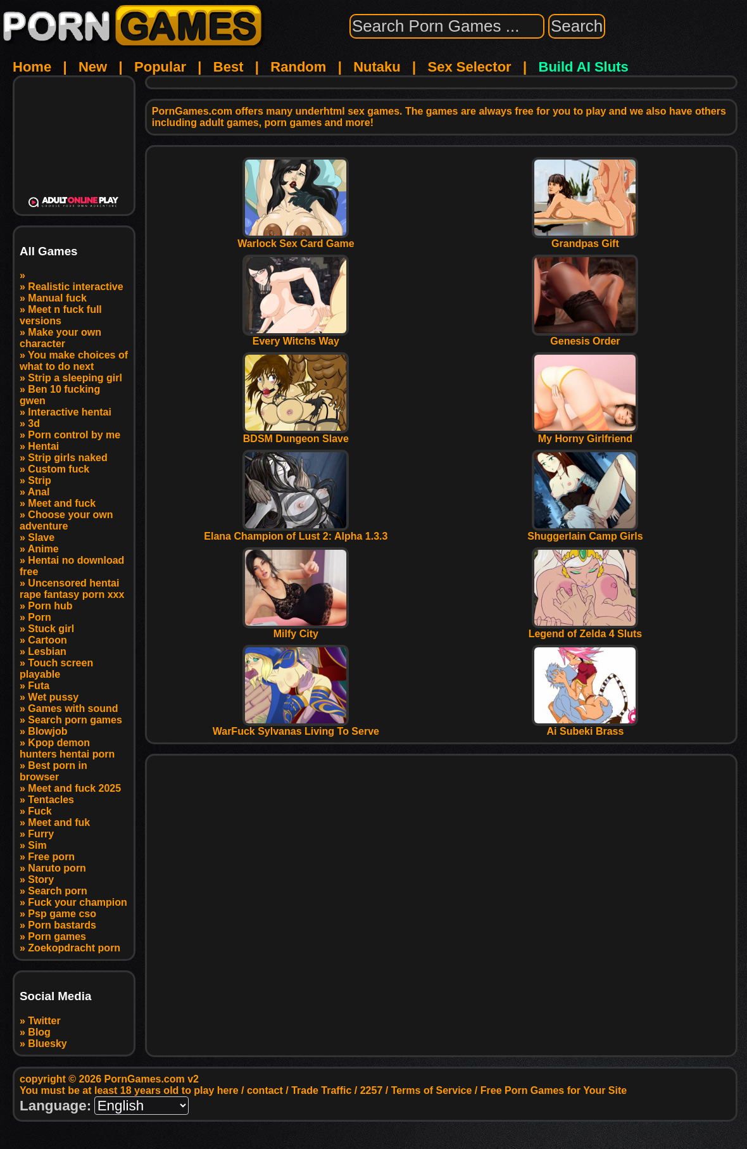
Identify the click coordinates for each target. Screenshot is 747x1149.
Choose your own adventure (66, 520)
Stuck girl (51, 628)
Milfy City (295, 629)
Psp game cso (62, 913)
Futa (38, 685)
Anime (43, 548)
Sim (37, 845)
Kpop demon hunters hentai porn (67, 748)
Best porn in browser (53, 771)
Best (228, 67)
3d (34, 423)
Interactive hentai (69, 412)
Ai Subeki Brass (585, 727)
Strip (39, 480)
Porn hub (50, 605)
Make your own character (60, 338)
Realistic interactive (75, 286)
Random (298, 67)
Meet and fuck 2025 (74, 788)
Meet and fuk (59, 822)
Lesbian (47, 651)
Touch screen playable (56, 668)
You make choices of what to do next (74, 361)
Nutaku (377, 67)
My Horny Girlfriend (585, 434)
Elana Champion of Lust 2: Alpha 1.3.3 (295, 532)
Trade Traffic (321, 1090)
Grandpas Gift (585, 239)
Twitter (44, 1020)
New (92, 67)
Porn (39, 617)
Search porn (57, 891)
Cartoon (47, 640)
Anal (39, 491)
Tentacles (51, 799)
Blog (39, 1032)
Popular (160, 67)
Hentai (43, 446)
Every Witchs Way (295, 336)
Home (32, 67)
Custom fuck (58, 469)
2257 (371, 1090)
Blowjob (47, 731)
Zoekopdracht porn (74, 948)
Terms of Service (431, 1090)
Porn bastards (62, 925)
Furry (41, 833)
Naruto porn (57, 868)
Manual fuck (57, 298)
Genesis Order (585, 336)
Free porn (51, 856)
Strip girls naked (67, 457)
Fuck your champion (77, 902)
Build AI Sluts (584, 67)
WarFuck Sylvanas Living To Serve (296, 727)
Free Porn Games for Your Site (553, 1090)
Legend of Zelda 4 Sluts (586, 629)
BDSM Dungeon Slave (295, 434)
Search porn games (75, 719)
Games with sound (73, 708)
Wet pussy (53, 697)
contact (265, 1090)
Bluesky (47, 1043)
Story (41, 879)
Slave (41, 537)
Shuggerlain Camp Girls (585, 532)
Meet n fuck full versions (61, 315)
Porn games (57, 936)
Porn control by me (74, 434)
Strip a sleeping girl (75, 377)
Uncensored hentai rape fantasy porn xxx (72, 589)
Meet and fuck (62, 503)
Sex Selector (470, 67)
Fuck (39, 811)
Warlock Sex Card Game (295, 239)
